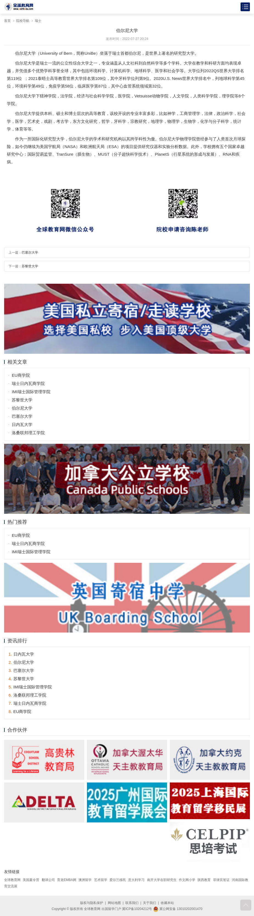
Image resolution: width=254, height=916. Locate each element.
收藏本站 (167, 903)
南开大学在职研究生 (162, 880)
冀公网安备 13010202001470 (177, 909)
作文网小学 (187, 880)
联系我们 (132, 903)
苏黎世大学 (30, 266)
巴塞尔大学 (30, 252)
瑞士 (38, 21)
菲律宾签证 (221, 880)
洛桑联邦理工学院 (28, 432)
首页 (7, 21)
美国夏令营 (31, 880)
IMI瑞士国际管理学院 (31, 391)
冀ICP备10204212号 (137, 909)
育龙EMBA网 (66, 880)
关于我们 (149, 903)
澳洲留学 (85, 880)
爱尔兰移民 (117, 880)
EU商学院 (21, 375)
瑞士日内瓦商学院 (28, 383)
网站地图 (114, 903)
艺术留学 (100, 880)
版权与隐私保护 (91, 903)
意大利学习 (136, 880)
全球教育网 (12, 880)
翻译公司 (48, 880)
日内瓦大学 (22, 424)
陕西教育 (204, 880)
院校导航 (22, 21)
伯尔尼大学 (22, 408)
